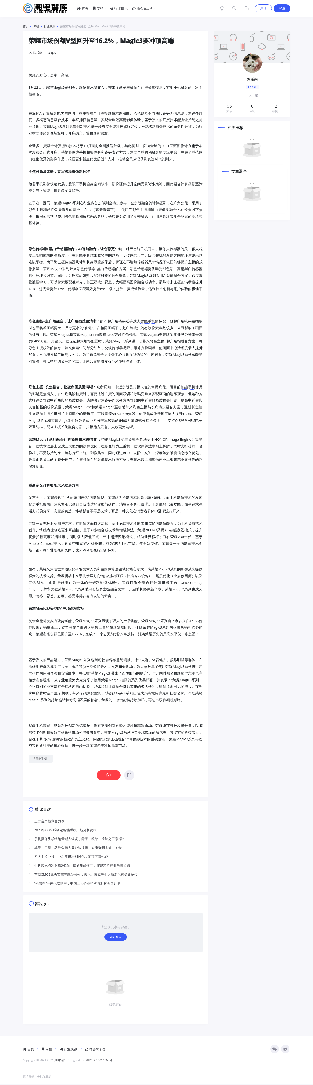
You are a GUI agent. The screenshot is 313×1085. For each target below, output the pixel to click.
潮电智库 (60, 1061)
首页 (82, 8)
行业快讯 (119, 8)
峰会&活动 (142, 8)
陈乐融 (35, 53)
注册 (263, 8)
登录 (282, 8)
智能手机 (50, 190)
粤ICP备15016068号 (99, 1061)
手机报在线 (44, 1077)
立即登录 (115, 937)
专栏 (98, 8)
